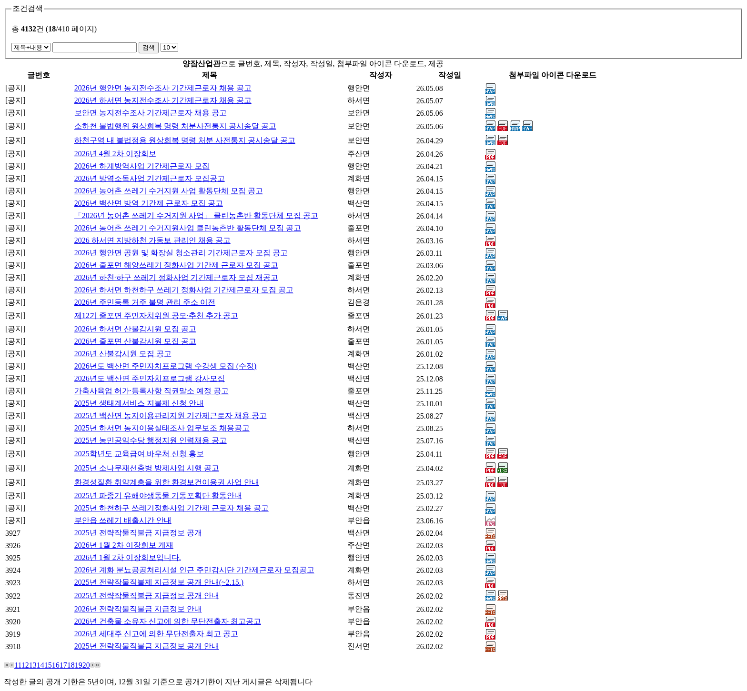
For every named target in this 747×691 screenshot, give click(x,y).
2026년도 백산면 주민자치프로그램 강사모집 (149, 378)
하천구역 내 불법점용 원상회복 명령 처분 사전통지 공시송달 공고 (184, 140)
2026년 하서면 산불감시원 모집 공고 (135, 329)
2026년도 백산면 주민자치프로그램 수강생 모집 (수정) (165, 366)
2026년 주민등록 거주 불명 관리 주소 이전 (144, 302)
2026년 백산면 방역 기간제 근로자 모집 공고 (148, 203)
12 (25, 665)
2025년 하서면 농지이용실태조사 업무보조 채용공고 (162, 428)
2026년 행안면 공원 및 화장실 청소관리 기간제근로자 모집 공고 (181, 253)
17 (63, 665)
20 (86, 665)
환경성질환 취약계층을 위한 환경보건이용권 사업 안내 (166, 482)
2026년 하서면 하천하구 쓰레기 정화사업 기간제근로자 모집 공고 (183, 290)
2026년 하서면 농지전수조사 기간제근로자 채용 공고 (163, 100)
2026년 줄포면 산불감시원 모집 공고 (135, 341)
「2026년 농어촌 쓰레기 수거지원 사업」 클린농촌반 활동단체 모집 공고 (196, 215)
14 (40, 665)
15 (48, 665)
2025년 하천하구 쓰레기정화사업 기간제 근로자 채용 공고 (171, 508)
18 (71, 665)
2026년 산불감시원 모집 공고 (123, 354)
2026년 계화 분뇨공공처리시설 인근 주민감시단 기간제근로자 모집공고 (194, 570)
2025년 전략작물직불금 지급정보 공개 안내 (146, 595)
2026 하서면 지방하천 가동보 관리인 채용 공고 (152, 240)
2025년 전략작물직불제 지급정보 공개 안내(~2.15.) (158, 582)
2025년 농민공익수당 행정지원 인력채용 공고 (150, 440)
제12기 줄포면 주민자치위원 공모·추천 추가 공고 (156, 315)
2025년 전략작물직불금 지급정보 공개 (138, 533)
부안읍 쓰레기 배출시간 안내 (123, 520)
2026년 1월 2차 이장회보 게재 (123, 545)
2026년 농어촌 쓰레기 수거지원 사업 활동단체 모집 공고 (168, 191)
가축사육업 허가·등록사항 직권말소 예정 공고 (151, 391)
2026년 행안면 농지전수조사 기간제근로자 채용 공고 (163, 88)
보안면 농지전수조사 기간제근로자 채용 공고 (150, 113)
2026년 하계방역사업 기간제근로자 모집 (142, 166)
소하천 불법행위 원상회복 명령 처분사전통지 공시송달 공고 (175, 126)
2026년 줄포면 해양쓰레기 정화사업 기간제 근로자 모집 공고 (176, 265)
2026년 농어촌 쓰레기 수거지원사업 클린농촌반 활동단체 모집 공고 (187, 228)
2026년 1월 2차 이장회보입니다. (127, 557)
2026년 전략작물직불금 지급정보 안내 (138, 609)
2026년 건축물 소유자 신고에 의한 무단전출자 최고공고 (167, 621)
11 (17, 665)
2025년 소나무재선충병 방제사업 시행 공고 (146, 468)
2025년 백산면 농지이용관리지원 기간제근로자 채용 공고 (170, 415)
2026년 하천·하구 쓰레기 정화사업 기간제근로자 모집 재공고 (176, 277)
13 (33, 665)
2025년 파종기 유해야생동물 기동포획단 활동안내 (158, 495)
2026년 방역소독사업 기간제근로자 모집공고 (149, 178)
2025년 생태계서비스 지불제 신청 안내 (139, 403)
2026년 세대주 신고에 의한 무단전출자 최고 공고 (156, 634)
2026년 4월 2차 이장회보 (115, 154)
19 (78, 665)
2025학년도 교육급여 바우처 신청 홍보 (139, 454)
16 (56, 665)
